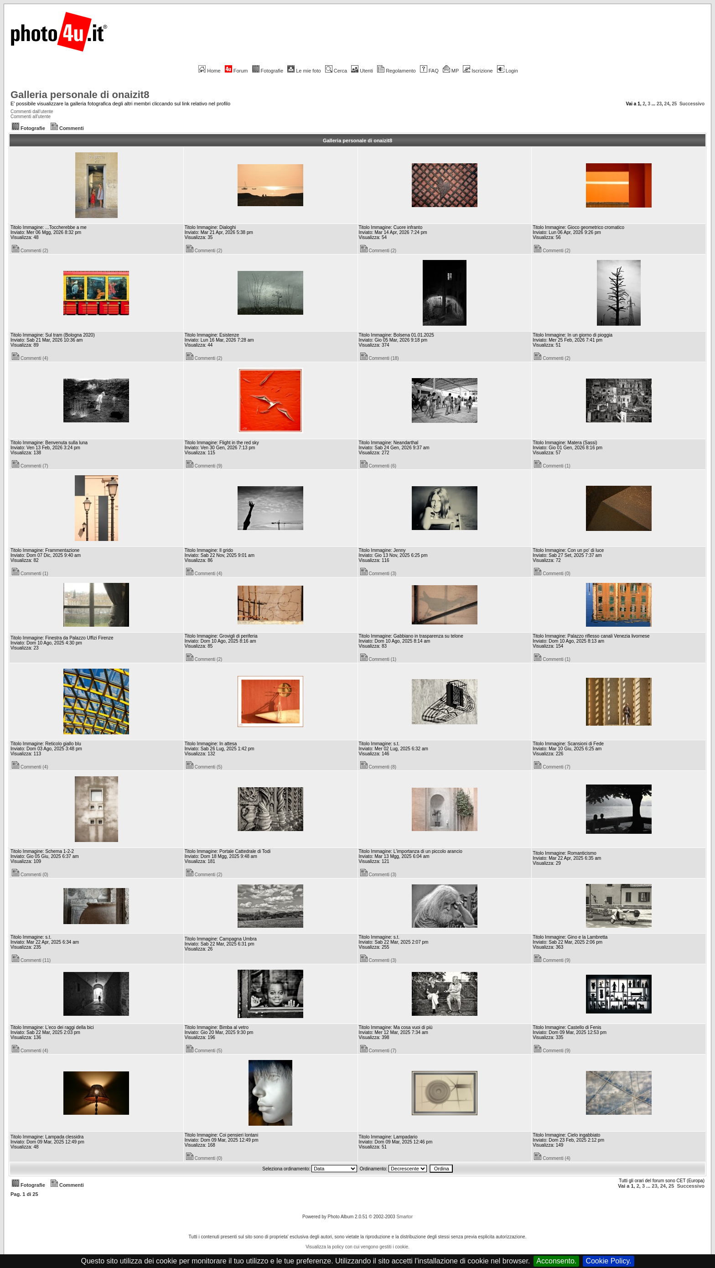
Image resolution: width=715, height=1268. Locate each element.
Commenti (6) (378, 465)
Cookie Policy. (608, 1261)
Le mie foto (304, 70)
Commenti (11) (31, 960)
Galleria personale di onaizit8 (79, 94)
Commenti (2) (30, 250)
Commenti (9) (204, 465)
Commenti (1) (552, 465)
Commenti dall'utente (31, 111)
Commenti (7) (30, 465)
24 (666, 103)
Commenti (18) (379, 358)
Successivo (692, 103)
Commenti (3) (378, 573)
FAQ (429, 70)
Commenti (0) (552, 573)
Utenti (362, 70)
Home (209, 70)
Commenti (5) (204, 766)
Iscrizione (477, 70)
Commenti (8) (378, 766)
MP (451, 70)
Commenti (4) (30, 358)
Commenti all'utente (30, 116)
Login (507, 70)
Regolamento (396, 70)
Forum (236, 70)
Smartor (404, 1216)
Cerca (336, 70)
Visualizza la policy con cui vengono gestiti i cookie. (357, 1246)
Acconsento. (556, 1261)
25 (674, 103)
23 (659, 103)
